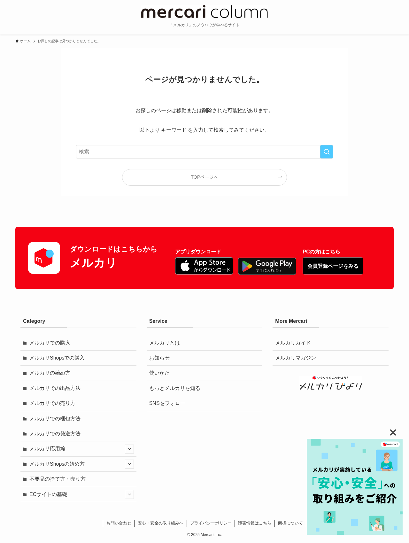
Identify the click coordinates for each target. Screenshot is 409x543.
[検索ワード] (204, 152)
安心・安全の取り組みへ (160, 523)
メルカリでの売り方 (52, 403)
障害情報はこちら (254, 523)
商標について (290, 523)
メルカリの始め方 (49, 373)
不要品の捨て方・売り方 (57, 479)
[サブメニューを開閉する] (129, 449)
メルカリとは (164, 342)
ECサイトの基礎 (81, 494)
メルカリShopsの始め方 (81, 464)
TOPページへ (204, 177)
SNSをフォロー (167, 403)
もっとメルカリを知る (174, 388)
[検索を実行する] (326, 152)
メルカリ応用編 (81, 449)
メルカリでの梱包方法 (55, 418)
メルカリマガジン (295, 358)
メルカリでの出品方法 (55, 388)
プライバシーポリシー (211, 523)
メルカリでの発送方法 (55, 433)
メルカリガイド (293, 342)
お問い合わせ (118, 523)
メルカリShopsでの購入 (57, 358)
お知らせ (159, 358)
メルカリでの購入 (49, 342)
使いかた (159, 373)
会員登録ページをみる (333, 266)
